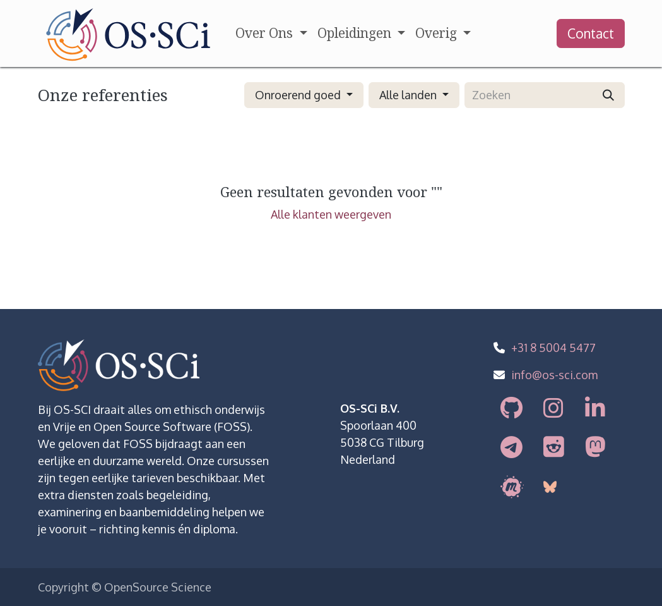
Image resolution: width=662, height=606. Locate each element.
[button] (304, 95)
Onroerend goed (298, 95)
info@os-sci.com (554, 375)
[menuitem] (271, 33)
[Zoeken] (608, 95)
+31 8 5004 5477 (553, 348)
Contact (590, 33)
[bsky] (549, 487)
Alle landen (408, 95)
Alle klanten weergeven (331, 214)
